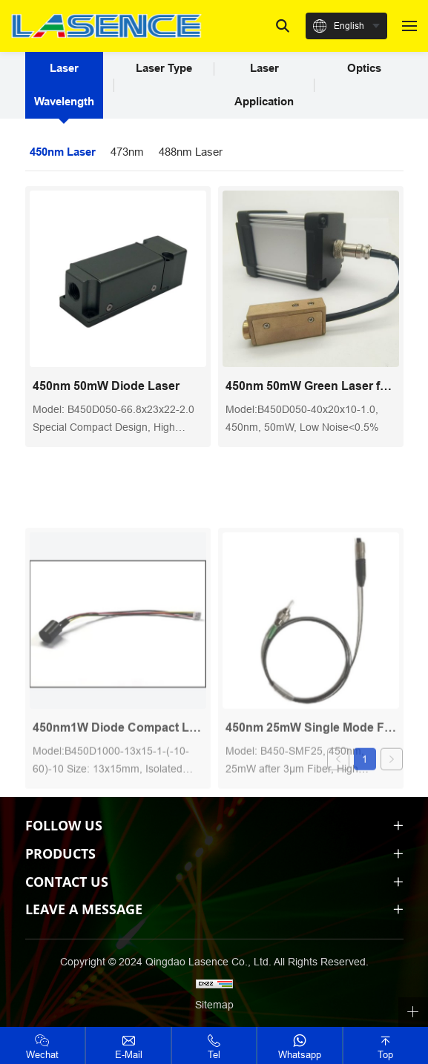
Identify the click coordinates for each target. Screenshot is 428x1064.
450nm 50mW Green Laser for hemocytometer (310, 386)
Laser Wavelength (64, 85)
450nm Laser (63, 152)
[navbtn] (409, 25)
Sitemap (214, 1004)
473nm (127, 151)
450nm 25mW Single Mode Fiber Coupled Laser (310, 786)
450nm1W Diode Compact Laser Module (118, 786)
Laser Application (264, 85)
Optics (364, 68)
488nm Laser (191, 151)
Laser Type (164, 68)
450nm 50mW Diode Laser (106, 386)
